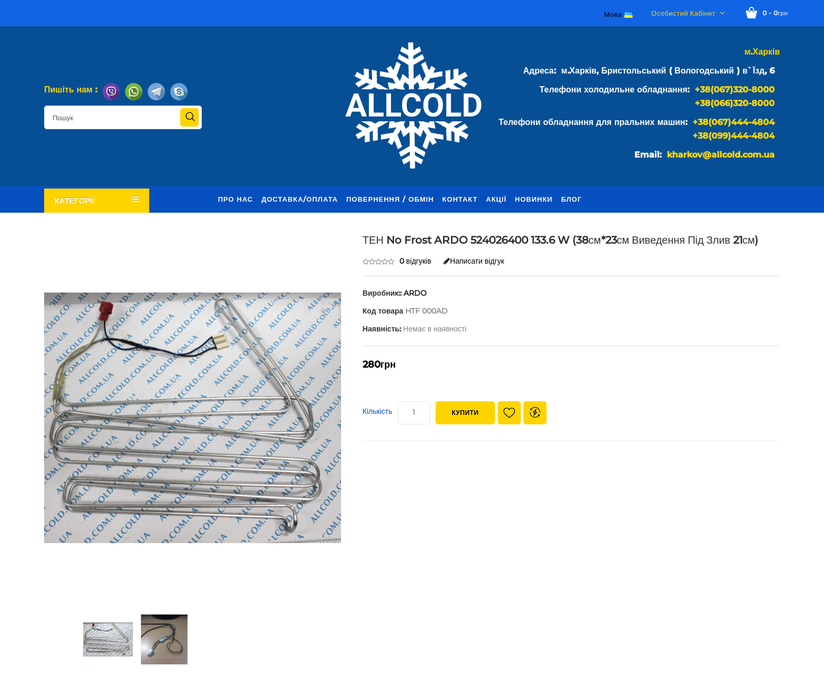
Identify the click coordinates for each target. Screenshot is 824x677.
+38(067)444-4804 (734, 122)
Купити (465, 412)
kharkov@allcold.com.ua (721, 155)
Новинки (534, 199)
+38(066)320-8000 (735, 103)
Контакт (460, 199)
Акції (496, 199)
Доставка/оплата (299, 199)
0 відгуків (415, 261)
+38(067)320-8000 (735, 90)
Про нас (235, 199)
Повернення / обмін (390, 199)
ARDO (415, 293)
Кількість (378, 411)
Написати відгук (474, 261)
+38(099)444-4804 (734, 136)
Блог (571, 199)
